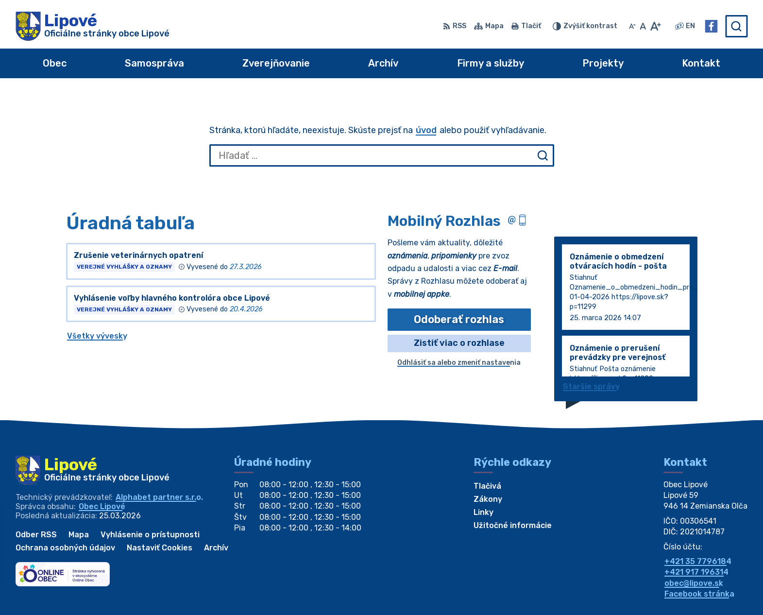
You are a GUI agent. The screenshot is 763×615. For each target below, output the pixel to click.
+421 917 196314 (696, 572)
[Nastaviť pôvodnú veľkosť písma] (643, 26)
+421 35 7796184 (697, 561)
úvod (426, 130)
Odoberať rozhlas (459, 319)
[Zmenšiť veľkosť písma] (632, 26)
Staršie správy (591, 386)
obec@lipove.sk (693, 583)
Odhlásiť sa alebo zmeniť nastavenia (459, 363)
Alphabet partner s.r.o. (159, 497)
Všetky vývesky (97, 336)
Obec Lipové (102, 506)
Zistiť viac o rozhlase (459, 343)
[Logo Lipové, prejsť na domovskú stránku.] (93, 26)
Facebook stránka (699, 593)
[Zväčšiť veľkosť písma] (655, 26)
